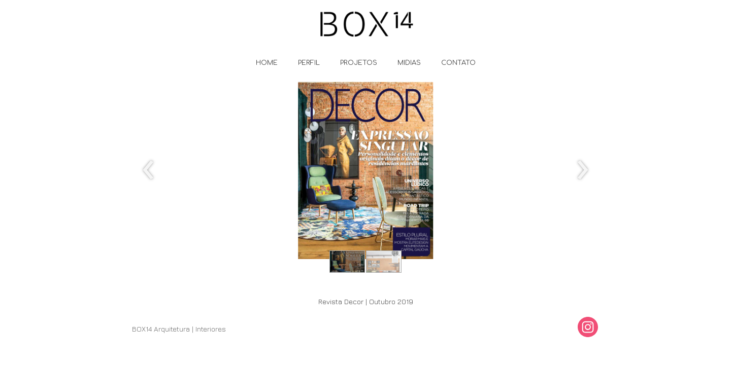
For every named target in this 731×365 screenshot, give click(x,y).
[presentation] (148, 170)
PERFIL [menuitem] (309, 62)
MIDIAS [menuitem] (409, 62)
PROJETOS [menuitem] (358, 62)
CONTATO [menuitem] (458, 62)
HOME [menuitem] (267, 62)
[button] (347, 261)
